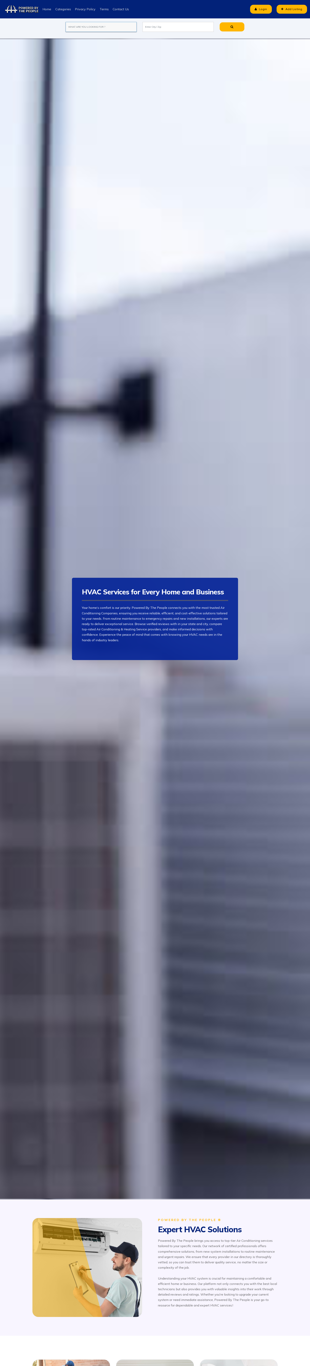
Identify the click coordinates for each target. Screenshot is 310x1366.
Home (47, 9)
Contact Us (120, 9)
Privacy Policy (85, 9)
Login (258, 9)
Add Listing (291, 9)
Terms (103, 9)
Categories (63, 9)
